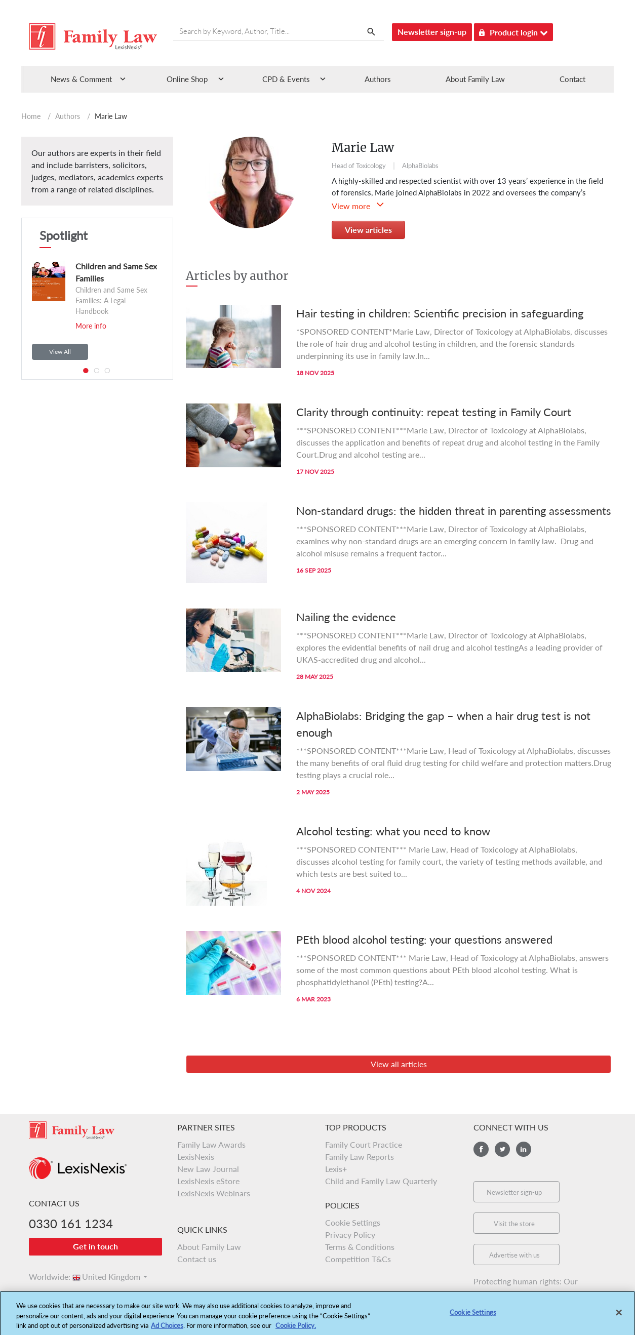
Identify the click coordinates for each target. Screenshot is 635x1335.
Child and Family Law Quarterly (381, 1181)
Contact (572, 79)
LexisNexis (195, 1156)
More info (90, 325)
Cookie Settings (352, 1222)
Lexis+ (336, 1169)
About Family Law (475, 79)
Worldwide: (45, 1276)
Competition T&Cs (358, 1259)
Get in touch (95, 1246)
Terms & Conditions (359, 1246)
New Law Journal (208, 1169)
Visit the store (514, 1224)
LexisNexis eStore (208, 1181)
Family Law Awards (211, 1144)
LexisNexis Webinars (213, 1193)
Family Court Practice (363, 1144)
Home (31, 116)
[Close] (619, 1319)
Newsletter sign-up (432, 31)
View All (60, 351)
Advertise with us (514, 1255)
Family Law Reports (359, 1156)
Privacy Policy (350, 1234)
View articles (368, 229)
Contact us (196, 1259)
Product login (513, 30)
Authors (378, 79)
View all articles (399, 1064)
